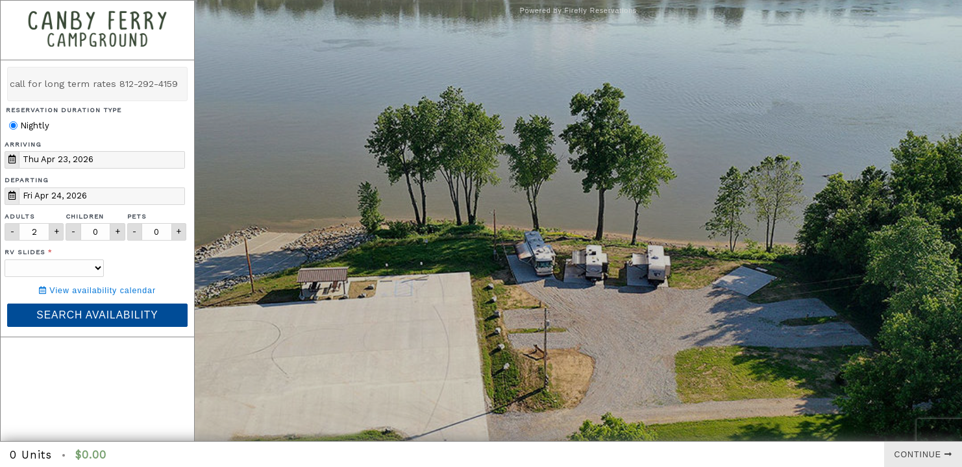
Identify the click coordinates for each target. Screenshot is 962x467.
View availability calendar (97, 290)
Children (85, 216)
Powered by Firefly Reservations (578, 10)
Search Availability (97, 314)
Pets (137, 216)
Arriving (23, 144)
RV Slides (25, 252)
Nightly (29, 125)
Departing (27, 180)
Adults (20, 216)
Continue (923, 454)
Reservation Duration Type (63, 110)
